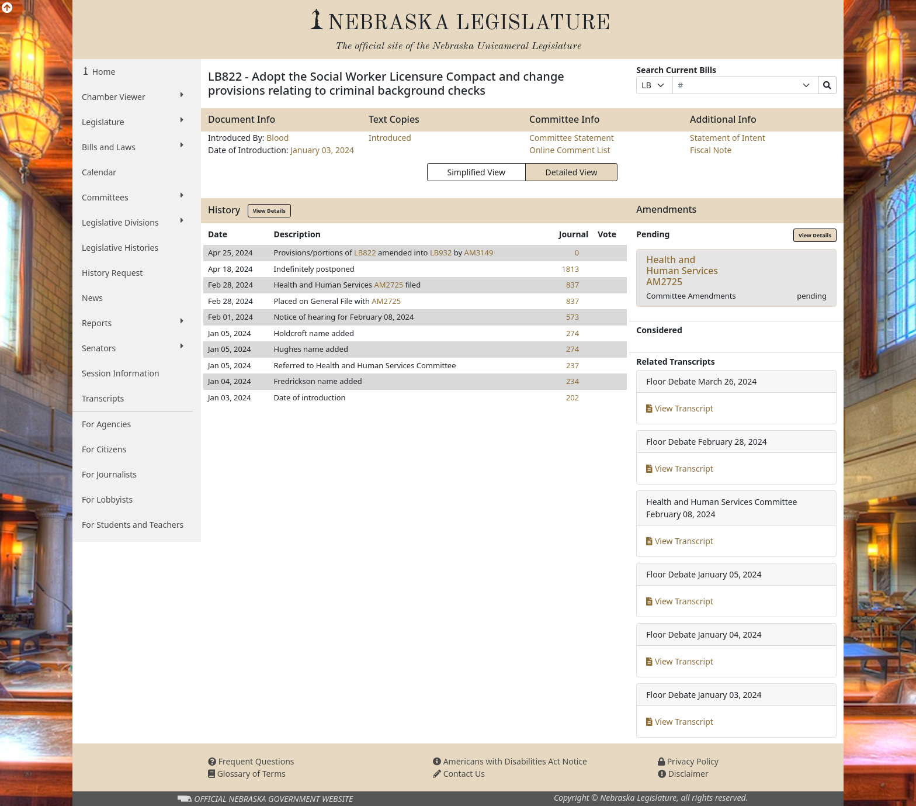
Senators (132, 348)
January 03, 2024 (322, 149)
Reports (132, 322)
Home (102, 71)
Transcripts (103, 398)
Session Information (120, 373)
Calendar (99, 172)
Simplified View (476, 172)
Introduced (390, 137)
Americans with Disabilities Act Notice (510, 761)
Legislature (132, 121)
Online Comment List (569, 149)
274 (572, 333)
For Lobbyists (107, 499)
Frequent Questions (251, 761)
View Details (269, 211)
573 (572, 317)
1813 (570, 269)
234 (572, 381)
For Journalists (109, 474)
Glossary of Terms (247, 773)
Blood (277, 137)
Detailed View (572, 172)
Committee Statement (571, 137)
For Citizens (104, 449)
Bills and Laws (132, 147)
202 (572, 397)
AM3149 (479, 252)
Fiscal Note (710, 149)
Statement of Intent (727, 137)
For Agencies (106, 424)
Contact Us (459, 773)
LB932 (441, 252)
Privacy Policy (688, 761)
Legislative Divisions (132, 222)
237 (572, 365)
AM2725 (388, 284)
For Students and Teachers (132, 524)
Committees (132, 197)
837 (572, 284)
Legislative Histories (120, 247)
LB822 (365, 252)
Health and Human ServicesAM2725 (682, 270)
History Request (112, 272)
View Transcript (679, 408)
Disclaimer (683, 773)
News (92, 297)
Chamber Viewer (132, 96)
